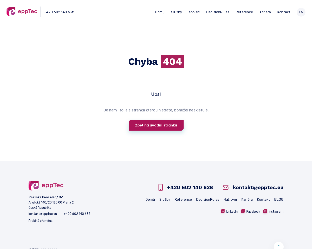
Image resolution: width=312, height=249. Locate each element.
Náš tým (230, 199)
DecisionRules (217, 12)
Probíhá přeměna (41, 221)
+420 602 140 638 (59, 12)
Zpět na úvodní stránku (156, 125)
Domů (160, 12)
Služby (176, 12)
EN (301, 12)
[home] (22, 11)
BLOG (278, 199)
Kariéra (265, 12)
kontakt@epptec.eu (43, 214)
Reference (244, 12)
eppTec (194, 12)
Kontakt (283, 12)
